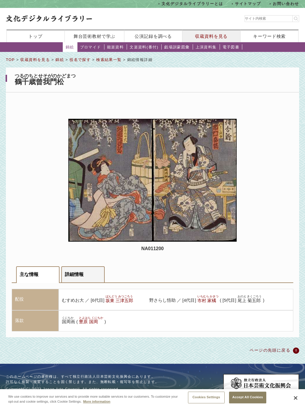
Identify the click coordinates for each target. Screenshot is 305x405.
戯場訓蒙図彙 (176, 47)
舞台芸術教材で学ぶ (95, 36)
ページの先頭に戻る (270, 350)
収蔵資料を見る (211, 36)
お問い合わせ (286, 3)
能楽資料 (115, 47)
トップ (35, 36)
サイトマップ (248, 3)
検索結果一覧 (108, 59)
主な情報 (29, 274)
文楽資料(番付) (144, 47)
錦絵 (70, 47)
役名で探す (80, 59)
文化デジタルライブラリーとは (192, 3)
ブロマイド (90, 47)
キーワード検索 (269, 36)
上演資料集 (206, 47)
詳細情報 (74, 274)
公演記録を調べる (153, 36)
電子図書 (231, 47)
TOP (10, 59)
